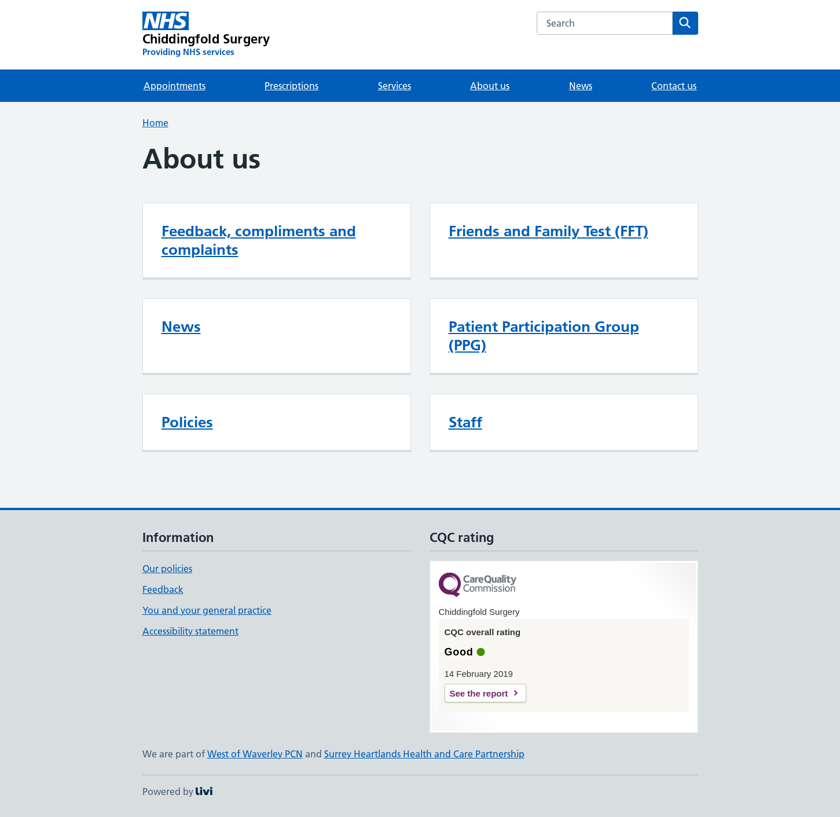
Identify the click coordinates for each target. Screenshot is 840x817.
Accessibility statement (190, 631)
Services (394, 85)
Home (155, 123)
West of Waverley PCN (255, 754)
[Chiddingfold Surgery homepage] (206, 35)
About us (489, 85)
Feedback (163, 589)
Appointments (175, 85)
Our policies (167, 568)
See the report (479, 693)
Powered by (177, 791)
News (580, 85)
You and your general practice (207, 610)
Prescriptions (291, 85)
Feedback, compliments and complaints (259, 240)
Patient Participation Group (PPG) (544, 335)
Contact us (673, 85)
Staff (465, 422)
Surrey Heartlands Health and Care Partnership (424, 754)
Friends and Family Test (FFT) (548, 231)
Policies (187, 422)
